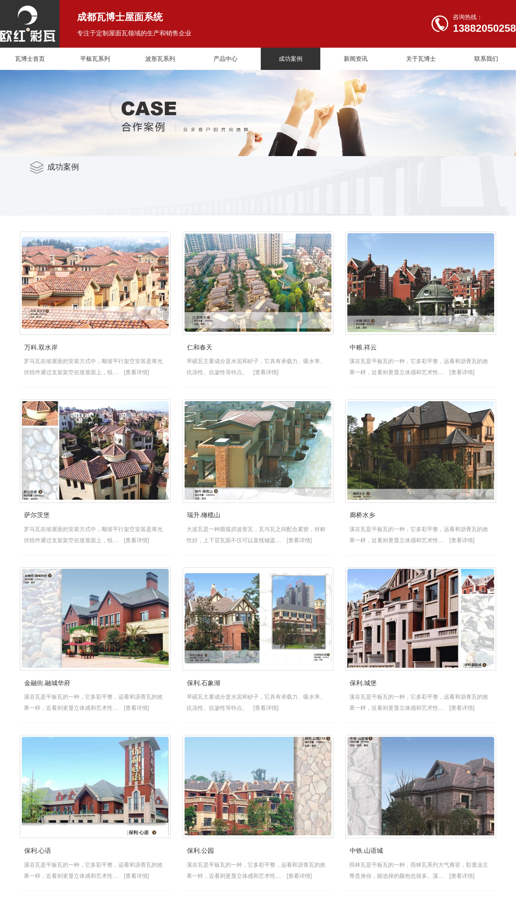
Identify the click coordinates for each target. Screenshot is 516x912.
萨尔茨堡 (208, 524)
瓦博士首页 (30, 58)
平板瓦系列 (95, 58)
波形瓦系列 (160, 58)
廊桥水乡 (208, 696)
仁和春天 (208, 352)
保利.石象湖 (212, 868)
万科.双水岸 (39, 352)
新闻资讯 (356, 58)
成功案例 (290, 58)
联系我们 (486, 58)
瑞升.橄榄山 (39, 696)
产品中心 (225, 58)
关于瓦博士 (421, 58)
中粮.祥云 (36, 524)
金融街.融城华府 (46, 868)
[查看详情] (125, 377)
